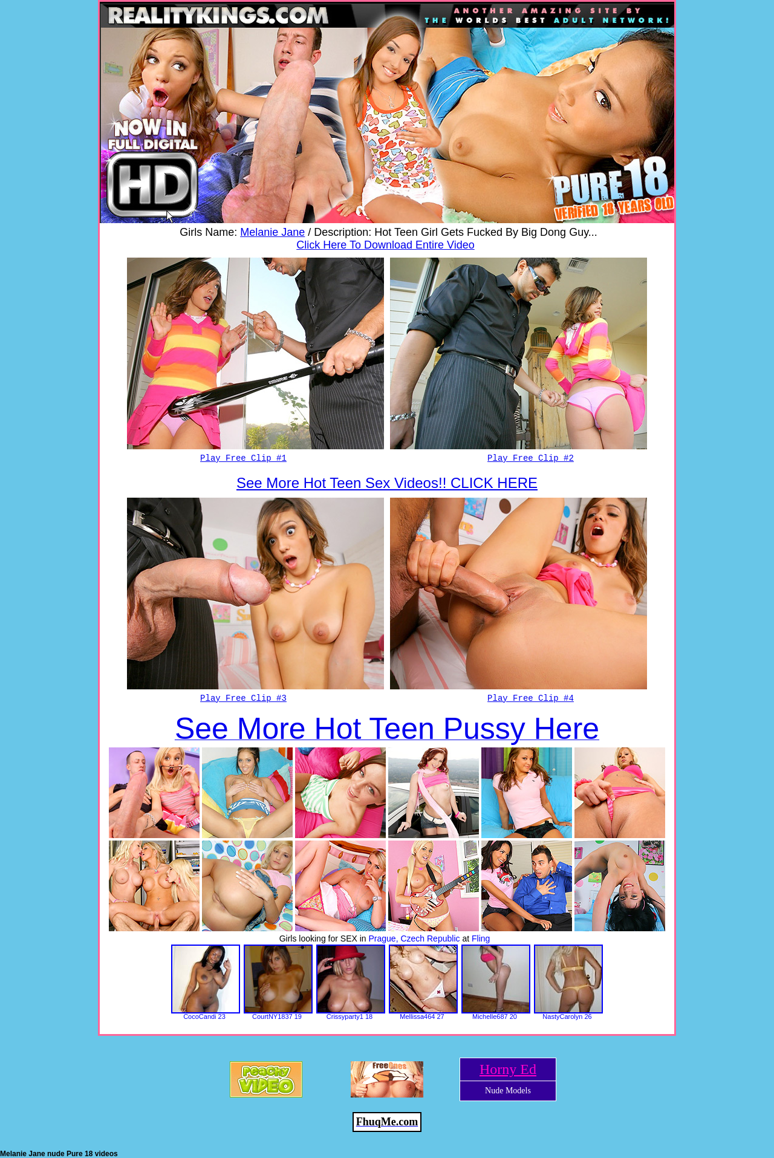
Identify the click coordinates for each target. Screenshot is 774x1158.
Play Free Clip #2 (530, 458)
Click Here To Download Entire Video (385, 245)
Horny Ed (508, 1069)
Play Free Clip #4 (530, 698)
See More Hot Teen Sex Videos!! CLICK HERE (387, 483)
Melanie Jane (272, 232)
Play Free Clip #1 (243, 458)
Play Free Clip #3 (243, 698)
